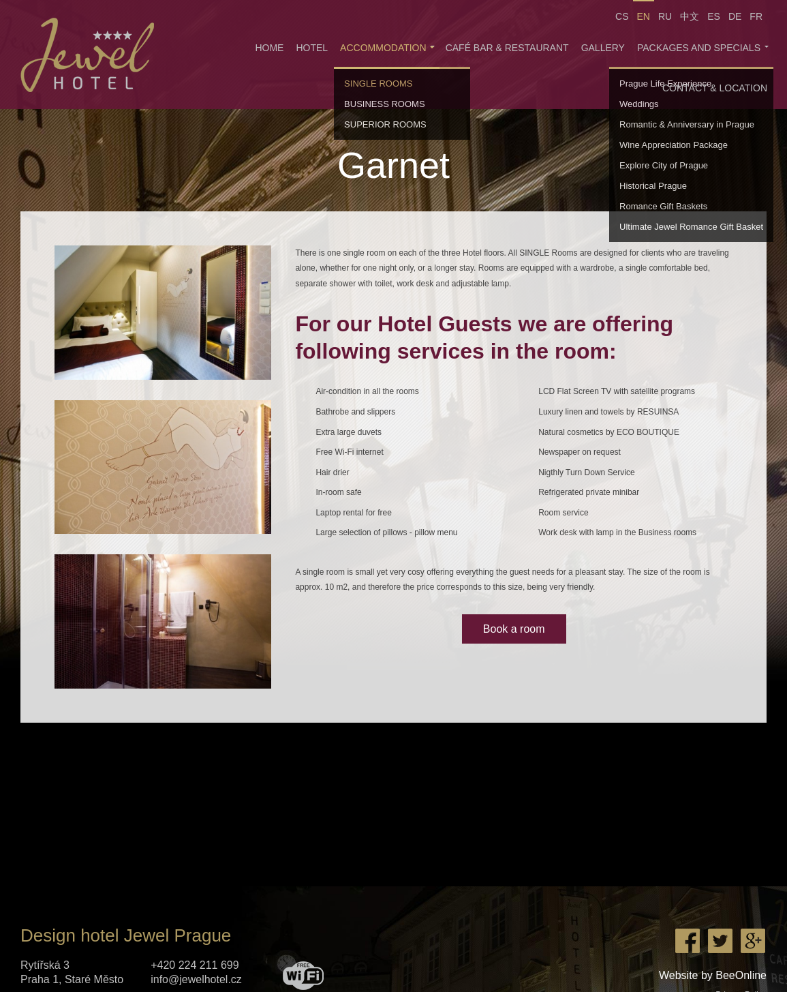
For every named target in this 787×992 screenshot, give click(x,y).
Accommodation (383, 47)
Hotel (312, 47)
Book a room (514, 629)
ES (713, 16)
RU (665, 16)
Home (269, 47)
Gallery (603, 47)
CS (621, 16)
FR (756, 16)
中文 (689, 16)
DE (734, 16)
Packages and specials (698, 47)
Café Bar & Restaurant (507, 47)
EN (643, 16)
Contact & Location (714, 87)
